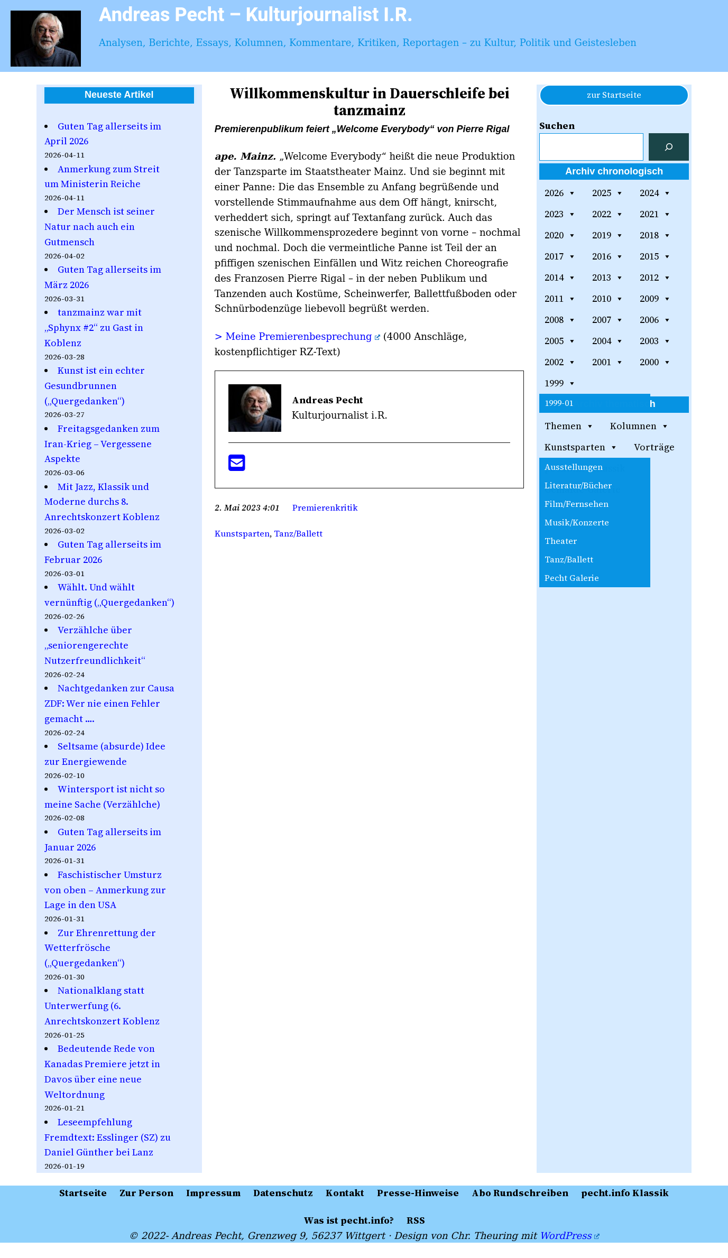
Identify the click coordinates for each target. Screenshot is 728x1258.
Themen (569, 426)
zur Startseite (614, 94)
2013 (608, 277)
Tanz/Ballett (298, 533)
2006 (655, 319)
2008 (560, 319)
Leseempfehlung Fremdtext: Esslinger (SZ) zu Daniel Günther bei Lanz (107, 1137)
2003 (655, 341)
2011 (560, 298)
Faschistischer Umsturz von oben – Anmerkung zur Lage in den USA (105, 890)
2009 (655, 298)
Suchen (557, 125)
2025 (608, 193)
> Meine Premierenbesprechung (297, 336)
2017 (560, 256)
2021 (655, 214)
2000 (655, 362)
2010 (608, 298)
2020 (560, 235)
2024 (655, 193)
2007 (608, 319)
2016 (608, 256)
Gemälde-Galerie (583, 489)
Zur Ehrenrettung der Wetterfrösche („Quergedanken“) (100, 948)
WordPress (570, 1235)
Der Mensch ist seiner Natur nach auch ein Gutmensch (99, 226)
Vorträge (654, 447)
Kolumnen (639, 426)
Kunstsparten (242, 533)
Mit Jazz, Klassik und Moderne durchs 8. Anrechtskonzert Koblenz (102, 502)
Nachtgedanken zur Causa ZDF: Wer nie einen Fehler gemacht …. (109, 703)
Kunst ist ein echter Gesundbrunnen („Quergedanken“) (94, 386)
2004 (608, 341)
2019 (608, 235)
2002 (560, 362)
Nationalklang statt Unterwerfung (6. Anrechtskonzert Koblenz (102, 1006)
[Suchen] (669, 147)
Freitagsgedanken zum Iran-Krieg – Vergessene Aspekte (102, 444)
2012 (655, 277)
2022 (608, 214)
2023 (560, 214)
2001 (608, 362)
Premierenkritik (325, 507)
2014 (560, 277)
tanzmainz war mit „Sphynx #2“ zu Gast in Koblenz (93, 327)
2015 (655, 256)
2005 (560, 341)
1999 (560, 383)
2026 (560, 193)
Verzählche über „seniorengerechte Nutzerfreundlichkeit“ (94, 645)
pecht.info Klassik (585, 468)
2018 (655, 235)
